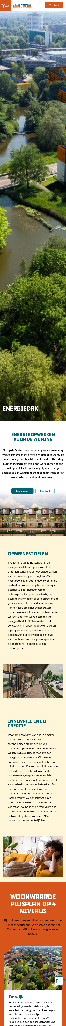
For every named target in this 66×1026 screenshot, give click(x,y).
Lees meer (22, 491)
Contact (54, 5)
